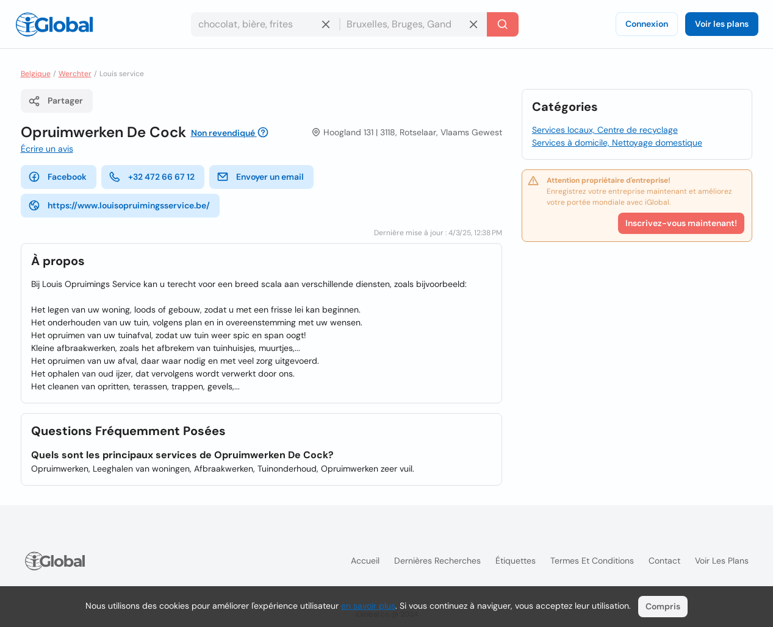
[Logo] (54, 24)
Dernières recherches (437, 560)
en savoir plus (368, 605)
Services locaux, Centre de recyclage (605, 129)
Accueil (365, 560)
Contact (664, 560)
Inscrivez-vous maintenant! (681, 223)
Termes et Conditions (592, 560)
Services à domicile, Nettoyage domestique (617, 142)
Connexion (646, 23)
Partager (55, 101)
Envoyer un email (260, 177)
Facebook (57, 177)
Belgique (36, 74)
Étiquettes (515, 560)
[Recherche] (503, 24)
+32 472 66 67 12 (152, 177)
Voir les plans (722, 23)
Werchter (75, 74)
